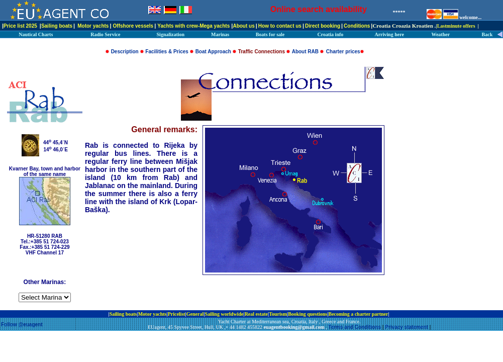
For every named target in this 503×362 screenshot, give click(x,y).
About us (243, 26)
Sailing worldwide (224, 314)
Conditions (357, 26)
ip (392, 314)
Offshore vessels (133, 26)
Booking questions (307, 314)
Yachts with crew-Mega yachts (193, 26)
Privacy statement (406, 327)
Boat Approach (213, 51)
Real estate (256, 314)
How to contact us (279, 26)
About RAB (305, 51)
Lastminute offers (456, 26)
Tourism (278, 314)
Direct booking (322, 26)
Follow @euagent (22, 324)
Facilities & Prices (166, 51)
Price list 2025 (20, 26)
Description (125, 51)
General (195, 314)
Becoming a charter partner (358, 314)
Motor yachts (93, 26)
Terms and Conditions (354, 327)
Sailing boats (56, 26)
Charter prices (343, 51)
